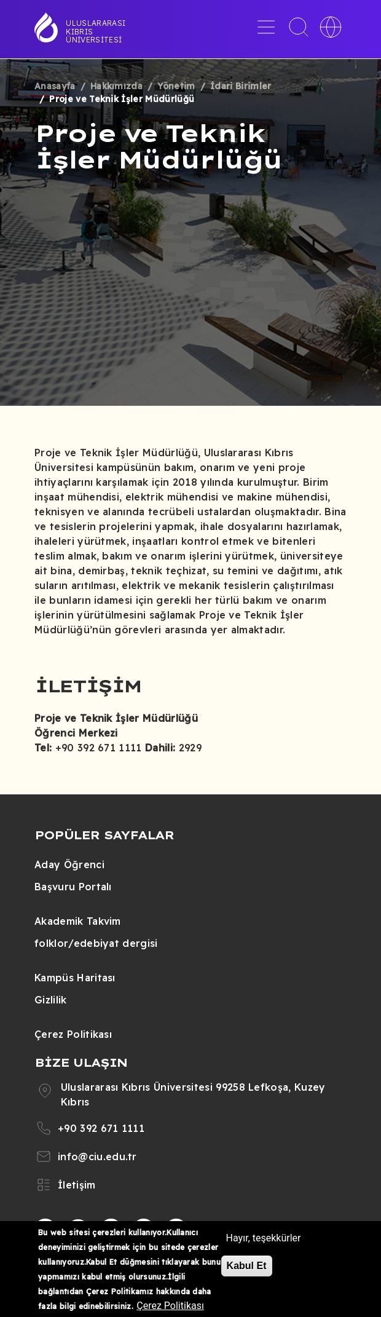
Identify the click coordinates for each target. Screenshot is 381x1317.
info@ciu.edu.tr (97, 1156)
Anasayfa (55, 86)
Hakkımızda (116, 86)
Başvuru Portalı (73, 886)
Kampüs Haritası (75, 977)
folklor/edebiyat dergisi (96, 943)
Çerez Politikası (73, 1034)
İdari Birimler (240, 86)
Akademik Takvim (77, 921)
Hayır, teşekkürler (263, 1238)
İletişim (77, 1185)
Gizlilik (50, 1000)
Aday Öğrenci (69, 864)
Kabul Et (247, 1265)
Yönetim (176, 86)
